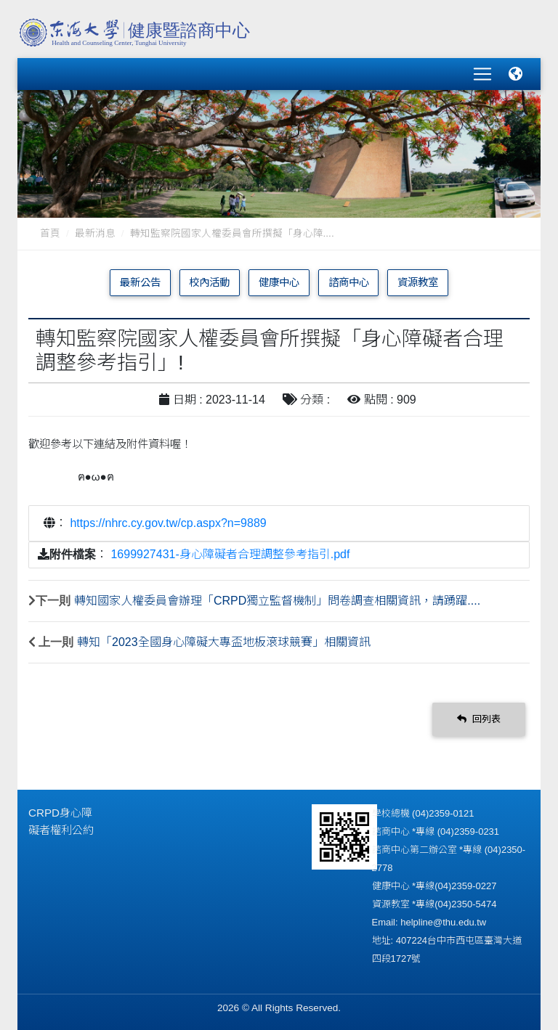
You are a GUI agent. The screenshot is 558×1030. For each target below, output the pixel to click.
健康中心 (279, 282)
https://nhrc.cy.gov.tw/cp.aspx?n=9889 (168, 523)
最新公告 (140, 282)
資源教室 (417, 282)
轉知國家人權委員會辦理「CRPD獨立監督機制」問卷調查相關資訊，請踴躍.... (277, 600)
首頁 (50, 233)
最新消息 (95, 233)
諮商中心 (348, 282)
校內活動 (209, 282)
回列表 (479, 719)
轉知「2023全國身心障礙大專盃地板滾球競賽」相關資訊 (224, 642)
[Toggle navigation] (482, 74)
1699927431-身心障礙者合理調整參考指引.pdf (229, 554)
